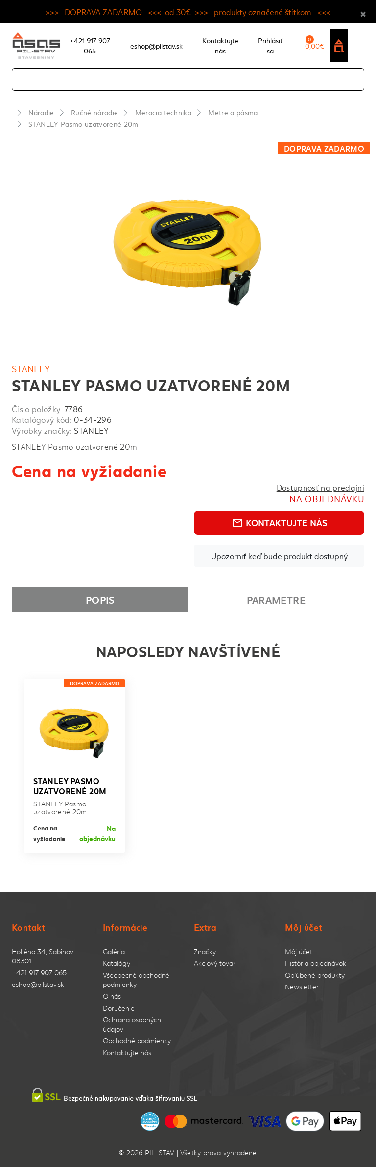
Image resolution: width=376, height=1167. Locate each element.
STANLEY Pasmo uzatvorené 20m (83, 124)
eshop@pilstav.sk (38, 984)
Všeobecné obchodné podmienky (136, 979)
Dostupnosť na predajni (320, 487)
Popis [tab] (100, 599)
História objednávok (315, 963)
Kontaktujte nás (279, 522)
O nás (112, 996)
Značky (205, 951)
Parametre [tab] (276, 599)
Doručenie (119, 1007)
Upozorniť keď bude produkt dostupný (279, 555)
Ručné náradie (94, 112)
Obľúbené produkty (315, 975)
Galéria (114, 951)
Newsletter (302, 986)
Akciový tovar (214, 963)
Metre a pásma (233, 112)
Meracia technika (163, 112)
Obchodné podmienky (137, 1040)
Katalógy (116, 963)
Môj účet (298, 951)
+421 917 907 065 (39, 972)
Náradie (41, 112)
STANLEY (31, 369)
